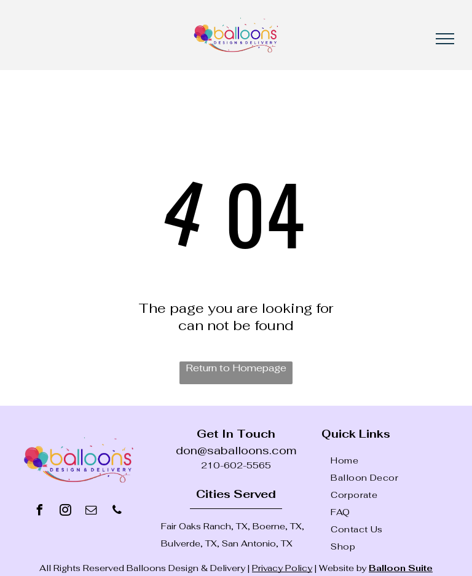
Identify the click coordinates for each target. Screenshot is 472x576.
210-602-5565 (236, 465)
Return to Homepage (236, 367)
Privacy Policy (282, 568)
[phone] (117, 512)
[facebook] (40, 512)
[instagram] (65, 512)
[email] (91, 512)
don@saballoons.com (236, 450)
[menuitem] (396, 460)
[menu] (445, 39)
